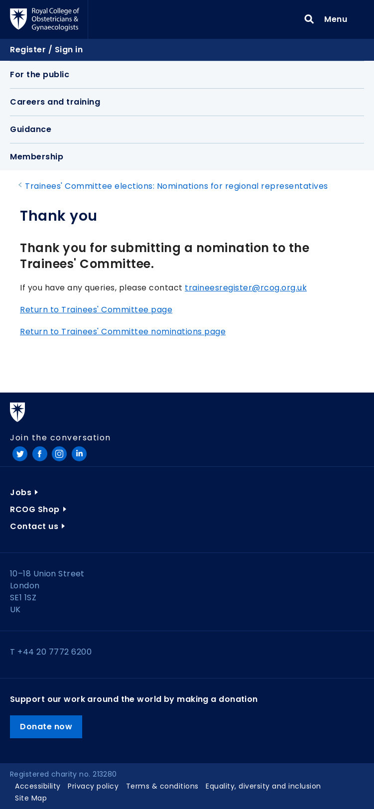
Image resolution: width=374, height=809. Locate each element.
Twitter (19, 453)
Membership (36, 156)
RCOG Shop (35, 509)
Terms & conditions (162, 786)
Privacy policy (93, 786)
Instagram (59, 453)
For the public (39, 74)
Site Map (31, 798)
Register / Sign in (46, 49)
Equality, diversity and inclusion (263, 786)
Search (309, 19)
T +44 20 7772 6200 (51, 652)
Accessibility (38, 786)
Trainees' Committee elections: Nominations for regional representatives (176, 186)
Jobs (20, 492)
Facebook (39, 453)
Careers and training (55, 102)
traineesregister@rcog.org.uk (246, 287)
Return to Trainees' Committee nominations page (123, 331)
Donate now (46, 726)
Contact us (34, 526)
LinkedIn (79, 453)
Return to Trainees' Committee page (96, 309)
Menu (339, 19)
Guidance (30, 129)
